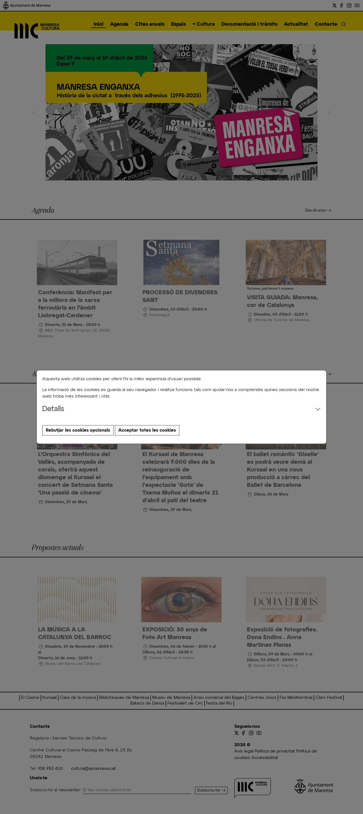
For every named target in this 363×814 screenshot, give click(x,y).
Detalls (53, 409)
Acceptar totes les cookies (147, 430)
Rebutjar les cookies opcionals (78, 430)
